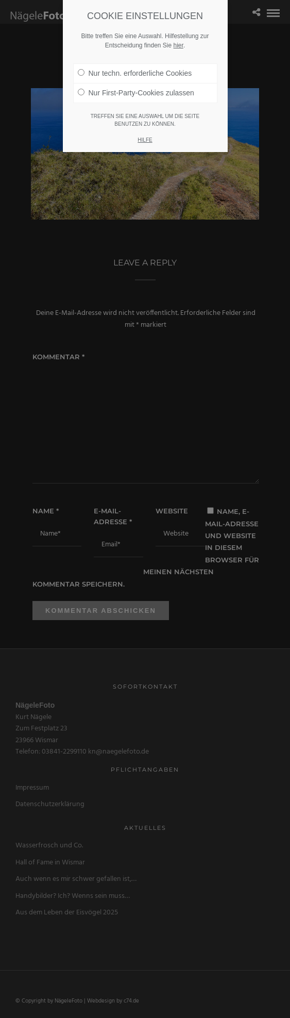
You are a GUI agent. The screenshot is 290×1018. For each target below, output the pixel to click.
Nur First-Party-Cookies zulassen (136, 93)
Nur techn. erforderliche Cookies (135, 73)
